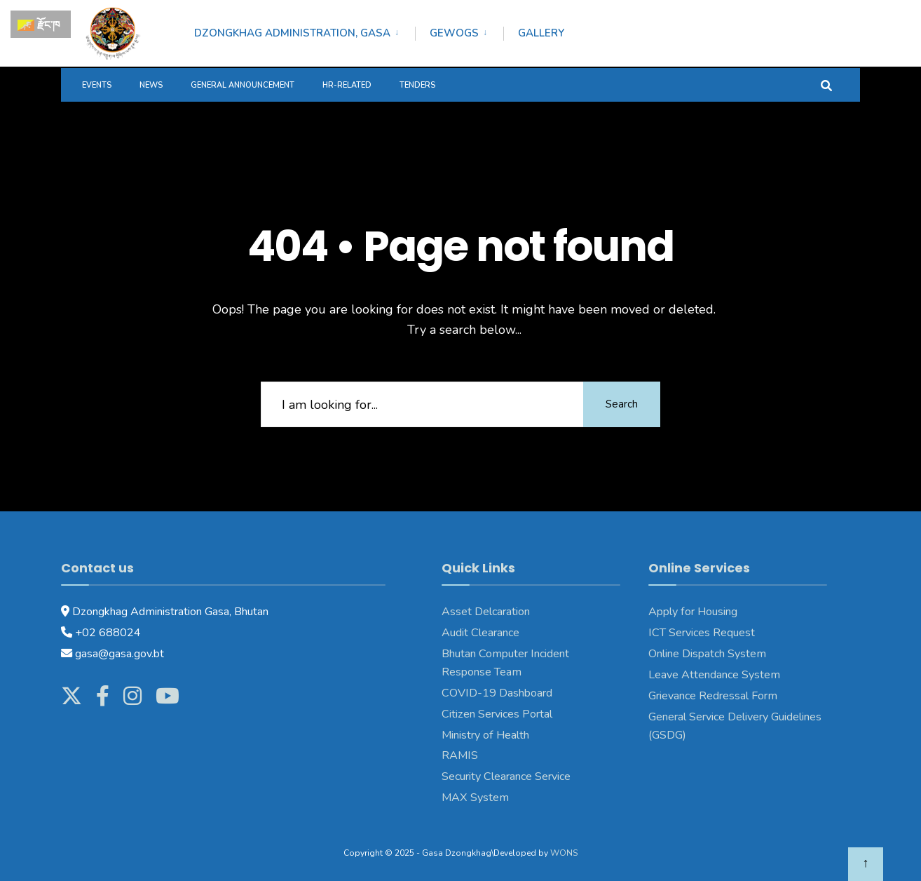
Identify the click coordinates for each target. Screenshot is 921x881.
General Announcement (242, 85)
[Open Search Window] (826, 84)
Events (96, 85)
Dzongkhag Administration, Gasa (292, 33)
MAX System (475, 797)
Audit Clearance (480, 632)
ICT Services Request (701, 632)
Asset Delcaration (486, 611)
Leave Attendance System (714, 674)
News (151, 85)
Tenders (417, 85)
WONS (564, 853)
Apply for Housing (692, 611)
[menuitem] (304, 31)
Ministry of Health (485, 735)
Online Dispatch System (707, 653)
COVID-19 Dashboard (497, 693)
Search (622, 404)
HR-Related (346, 85)
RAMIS (460, 755)
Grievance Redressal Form (712, 696)
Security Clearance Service (506, 776)
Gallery (541, 33)
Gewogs (454, 33)
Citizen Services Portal (497, 714)
